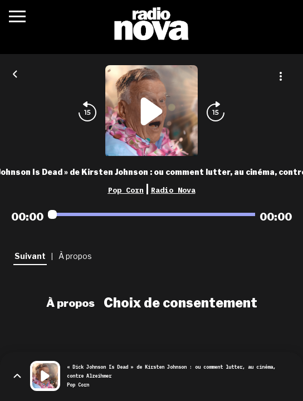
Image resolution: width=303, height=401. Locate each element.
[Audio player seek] (151, 214)
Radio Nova (173, 190)
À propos (70, 303)
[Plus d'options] (281, 76)
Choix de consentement (180, 303)
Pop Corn (126, 190)
